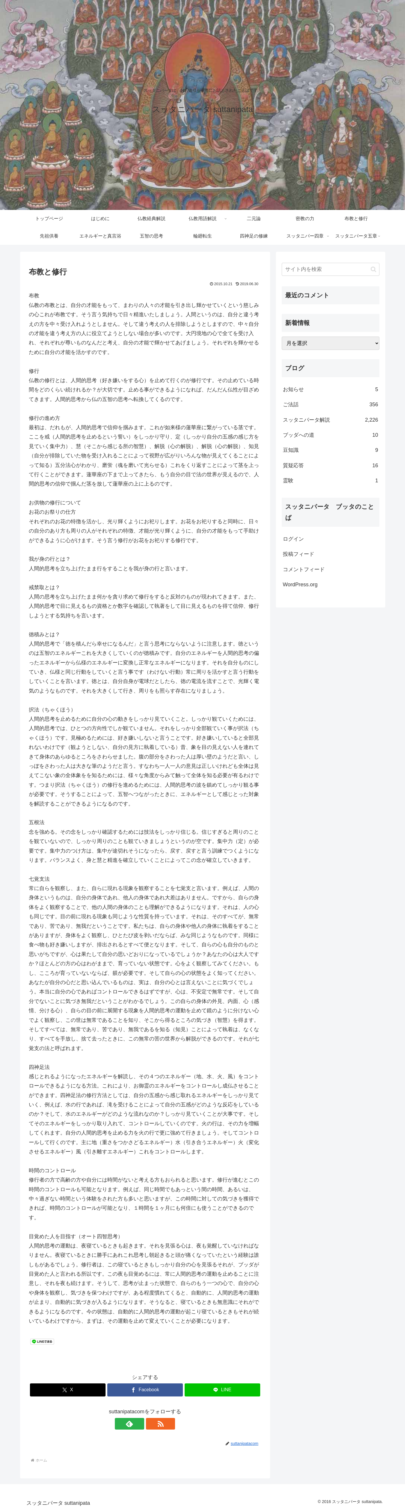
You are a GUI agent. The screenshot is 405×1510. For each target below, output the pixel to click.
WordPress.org (300, 584)
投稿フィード (298, 554)
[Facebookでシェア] (145, 1389)
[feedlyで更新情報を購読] (138, 1424)
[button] (373, 269)
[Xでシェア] (68, 1389)
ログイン (293, 539)
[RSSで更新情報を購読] (152, 1424)
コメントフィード (304, 569)
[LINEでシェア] (222, 1389)
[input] (330, 269)
